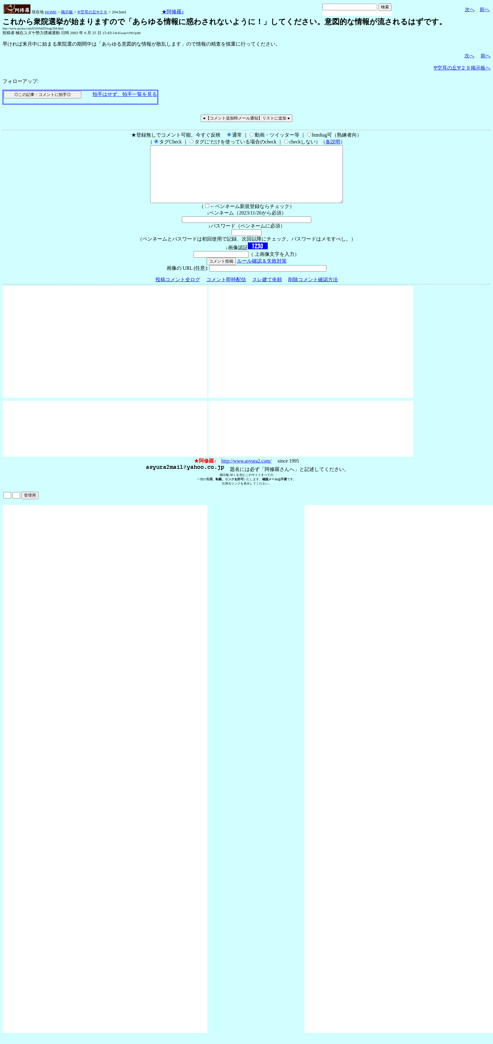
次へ (470, 9)
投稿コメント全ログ (177, 290)
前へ (485, 9)
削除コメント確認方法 (313, 290)
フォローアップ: (20, 81)
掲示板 (67, 12)
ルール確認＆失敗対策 (262, 272)
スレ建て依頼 (267, 290)
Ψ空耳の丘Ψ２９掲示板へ (462, 67)
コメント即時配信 (226, 290)
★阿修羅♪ (173, 11)
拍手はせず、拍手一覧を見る (124, 94)
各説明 (332, 141)
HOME (50, 12)
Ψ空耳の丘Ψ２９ (92, 12)
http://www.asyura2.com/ (246, 472)
